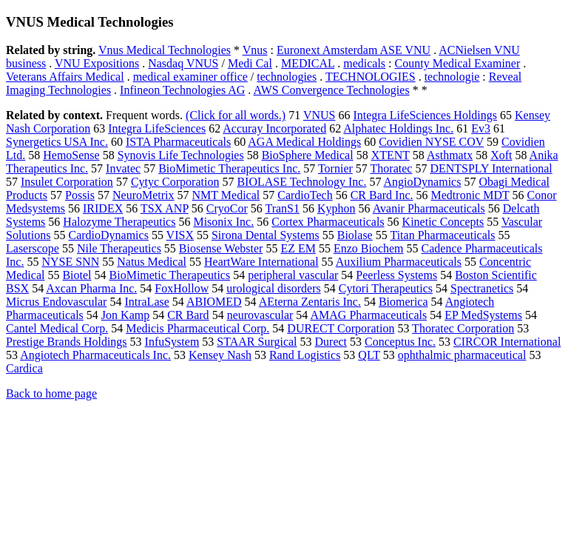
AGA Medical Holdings (304, 141)
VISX (180, 235)
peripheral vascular (293, 275)
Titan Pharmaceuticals (442, 235)
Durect (331, 341)
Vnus (255, 50)
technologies (287, 76)
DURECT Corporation (340, 328)
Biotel (76, 275)
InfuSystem (172, 341)
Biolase (355, 235)
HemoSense (71, 155)
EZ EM (298, 248)
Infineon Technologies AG (182, 90)
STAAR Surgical (257, 341)
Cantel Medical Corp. (57, 328)
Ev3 (480, 128)
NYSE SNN (70, 261)
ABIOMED (214, 301)
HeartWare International (261, 261)
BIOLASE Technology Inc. (301, 181)
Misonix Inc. (223, 221)
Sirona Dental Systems (266, 235)
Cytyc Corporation (175, 181)
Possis (80, 195)
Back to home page (51, 393)
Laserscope (32, 248)
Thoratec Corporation (463, 328)
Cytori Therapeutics (386, 288)
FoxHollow (182, 288)
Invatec (123, 168)
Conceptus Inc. (400, 341)
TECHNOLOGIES (370, 76)
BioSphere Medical (308, 155)
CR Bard (188, 315)
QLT (368, 355)
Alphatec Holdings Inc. (398, 128)
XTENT (390, 155)
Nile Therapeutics (119, 248)
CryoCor (227, 208)
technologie (452, 76)
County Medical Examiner (458, 63)
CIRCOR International (507, 341)
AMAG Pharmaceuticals (368, 315)
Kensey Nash (220, 355)
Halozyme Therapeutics (119, 221)
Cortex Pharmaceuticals (327, 221)
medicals (364, 63)
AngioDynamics (423, 181)
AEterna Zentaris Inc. (310, 301)
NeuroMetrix (143, 195)
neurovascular (260, 315)
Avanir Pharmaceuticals (429, 208)
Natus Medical (151, 261)
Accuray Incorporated (274, 128)
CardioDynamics (108, 235)
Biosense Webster (221, 248)
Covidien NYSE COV (431, 141)
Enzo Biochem (369, 248)
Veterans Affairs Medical (65, 76)
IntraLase (146, 301)
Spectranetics (481, 288)
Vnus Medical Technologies (164, 50)
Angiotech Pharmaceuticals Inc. (95, 355)
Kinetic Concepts (443, 221)
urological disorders (273, 288)
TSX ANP (165, 208)
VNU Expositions (97, 63)
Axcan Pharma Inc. (91, 288)
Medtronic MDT (470, 195)
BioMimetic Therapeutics (170, 275)
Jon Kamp (125, 315)
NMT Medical (226, 195)
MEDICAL (307, 63)
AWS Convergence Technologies (331, 90)
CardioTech (304, 195)
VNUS (319, 115)
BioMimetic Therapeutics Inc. (229, 168)
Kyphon (336, 208)
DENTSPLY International (491, 168)
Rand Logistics (304, 355)
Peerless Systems (396, 275)
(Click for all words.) (235, 115)
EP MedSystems (483, 315)
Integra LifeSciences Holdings (425, 115)
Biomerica (403, 301)
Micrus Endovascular (56, 301)
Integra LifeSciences (157, 128)
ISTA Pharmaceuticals (178, 141)
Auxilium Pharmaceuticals (399, 261)
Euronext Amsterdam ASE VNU (353, 50)
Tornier (335, 168)
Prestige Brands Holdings (66, 341)
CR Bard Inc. (382, 195)
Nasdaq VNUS (183, 63)
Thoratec (392, 168)
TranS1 (282, 208)
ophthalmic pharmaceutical (462, 355)
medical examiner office (190, 76)
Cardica (24, 368)
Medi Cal (250, 63)
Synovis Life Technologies (181, 155)
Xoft (501, 155)
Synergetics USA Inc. (57, 141)
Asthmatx (450, 155)
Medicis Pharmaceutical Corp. (197, 328)
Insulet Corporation (67, 181)
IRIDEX (103, 208)
